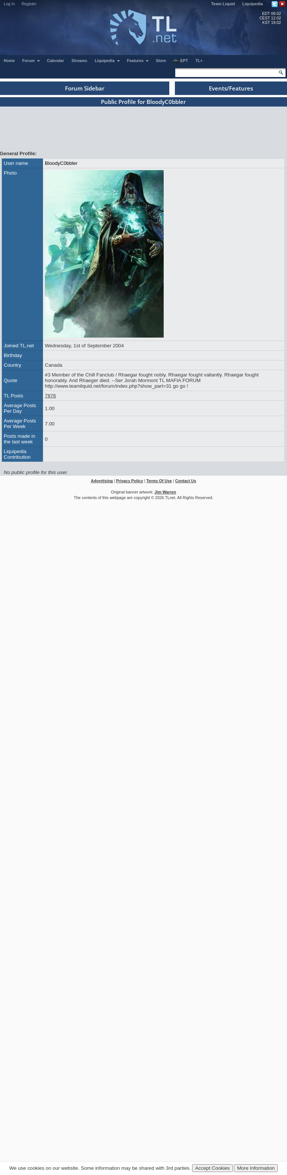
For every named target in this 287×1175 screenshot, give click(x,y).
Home (9, 60)
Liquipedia (253, 3)
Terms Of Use (159, 481)
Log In (9, 3)
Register (29, 3)
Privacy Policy (129, 481)
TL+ (199, 60)
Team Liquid (223, 3)
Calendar (55, 60)
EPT (180, 61)
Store (161, 60)
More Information (256, 1168)
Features (138, 60)
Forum (31, 60)
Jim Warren (165, 492)
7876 (50, 396)
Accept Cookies (212, 1168)
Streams (79, 60)
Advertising (102, 481)
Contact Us (185, 481)
